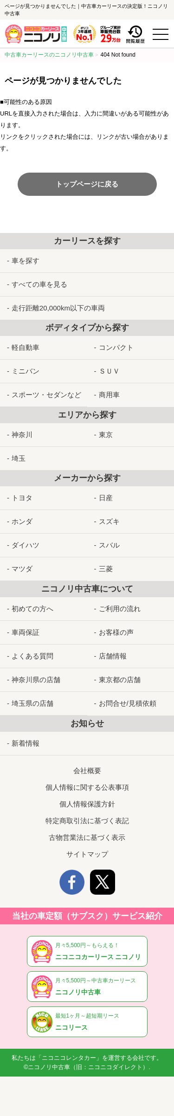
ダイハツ (25, 545)
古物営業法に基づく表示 (87, 837)
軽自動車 (25, 347)
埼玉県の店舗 (32, 703)
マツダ (22, 569)
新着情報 (25, 743)
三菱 (106, 569)
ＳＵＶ (109, 371)
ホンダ (22, 521)
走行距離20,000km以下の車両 (58, 308)
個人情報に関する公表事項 (87, 787)
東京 (106, 435)
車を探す (25, 260)
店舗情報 (113, 656)
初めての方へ (32, 609)
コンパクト (116, 347)
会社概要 (87, 770)
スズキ (109, 521)
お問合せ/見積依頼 (127, 703)
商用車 (109, 395)
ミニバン (25, 371)
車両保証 (25, 632)
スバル (109, 545)
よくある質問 (32, 656)
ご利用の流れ (120, 609)
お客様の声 (116, 632)
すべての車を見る (39, 284)
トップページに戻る (87, 184)
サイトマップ (87, 854)
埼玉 (19, 458)
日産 (106, 498)
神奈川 (22, 435)
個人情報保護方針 (87, 804)
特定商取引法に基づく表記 (87, 821)
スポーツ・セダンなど (46, 395)
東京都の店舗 (120, 680)
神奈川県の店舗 (36, 680)
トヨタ (22, 498)
